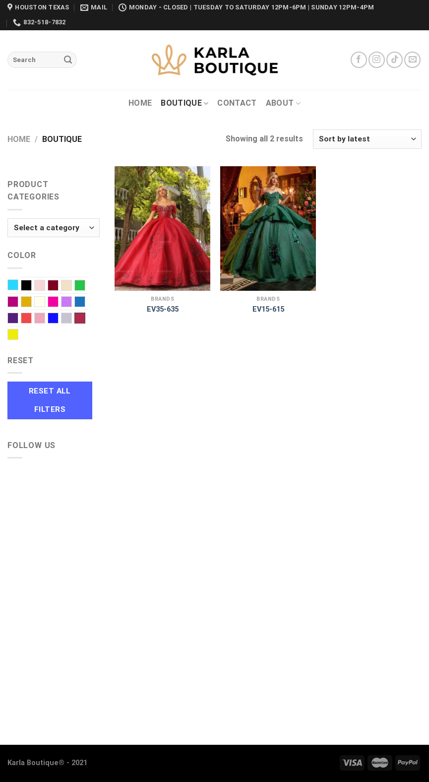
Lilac (71, 302)
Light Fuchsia (58, 302)
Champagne (71, 286)
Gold (31, 302)
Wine (79, 318)
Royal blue (58, 319)
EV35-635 (163, 309)
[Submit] (68, 60)
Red (31, 319)
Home (140, 103)
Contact (236, 103)
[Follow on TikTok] (394, 60)
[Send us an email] (412, 60)
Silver (71, 319)
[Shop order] (367, 139)
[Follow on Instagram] (376, 60)
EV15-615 (268, 309)
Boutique (184, 103)
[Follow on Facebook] (359, 60)
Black (31, 286)
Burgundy (58, 286)
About (283, 103)
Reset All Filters (50, 400)
